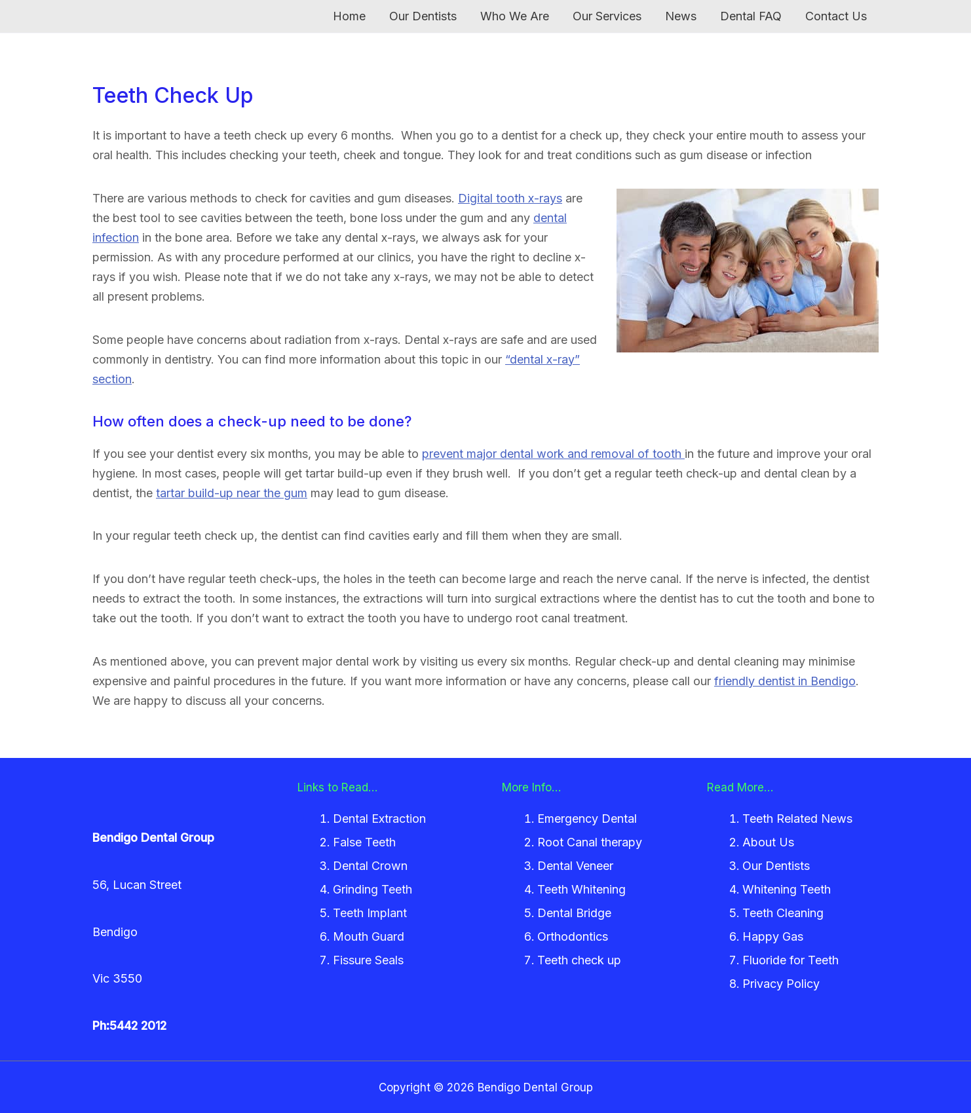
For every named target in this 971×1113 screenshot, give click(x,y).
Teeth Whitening (581, 889)
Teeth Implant (370, 913)
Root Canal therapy (589, 842)
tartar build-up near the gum (231, 493)
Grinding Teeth (372, 889)
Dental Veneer (575, 866)
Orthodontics (572, 936)
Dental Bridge (574, 913)
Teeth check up (579, 960)
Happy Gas (772, 936)
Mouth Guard (368, 936)
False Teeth (364, 842)
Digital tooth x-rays (510, 198)
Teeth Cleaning (783, 913)
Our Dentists (776, 866)
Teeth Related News (797, 818)
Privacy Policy (781, 983)
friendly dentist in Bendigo (785, 681)
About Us (768, 842)
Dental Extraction (379, 818)
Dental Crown (370, 866)
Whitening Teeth (786, 889)
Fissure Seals (368, 960)
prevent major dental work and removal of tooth (553, 454)
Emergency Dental (587, 818)
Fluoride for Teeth (790, 960)
